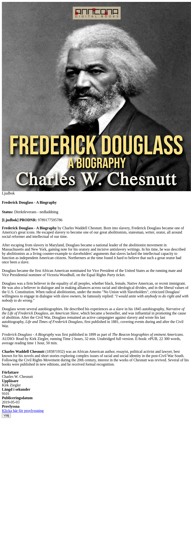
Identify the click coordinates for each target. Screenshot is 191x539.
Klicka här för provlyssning (22, 411)
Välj (6, 415)
